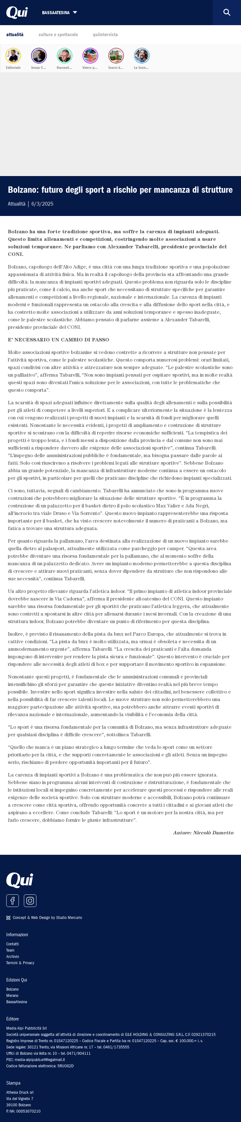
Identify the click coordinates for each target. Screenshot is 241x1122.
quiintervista (105, 34)
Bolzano (12, 989)
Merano (12, 995)
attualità (15, 34)
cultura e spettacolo (58, 34)
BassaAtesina (16, 1001)
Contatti (12, 944)
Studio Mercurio (69, 917)
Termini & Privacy (20, 962)
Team (10, 950)
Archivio (12, 956)
